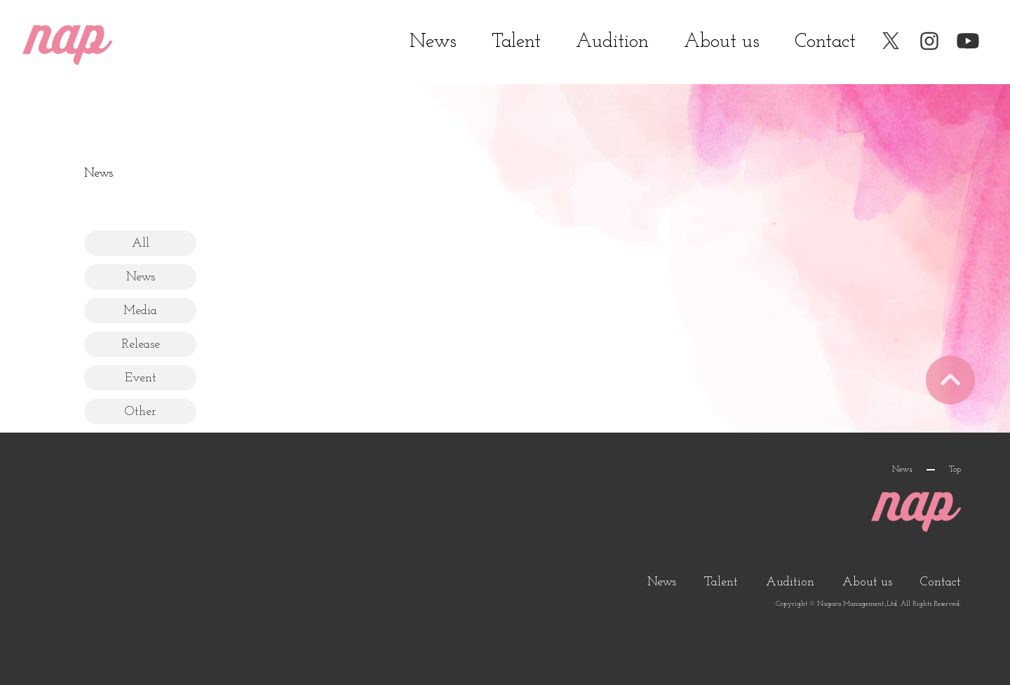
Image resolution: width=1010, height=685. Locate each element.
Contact (825, 42)
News (433, 42)
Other (140, 412)
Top (955, 470)
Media (140, 311)
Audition (612, 42)
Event (140, 378)
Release (140, 344)
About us (722, 42)
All (140, 243)
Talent (516, 42)
